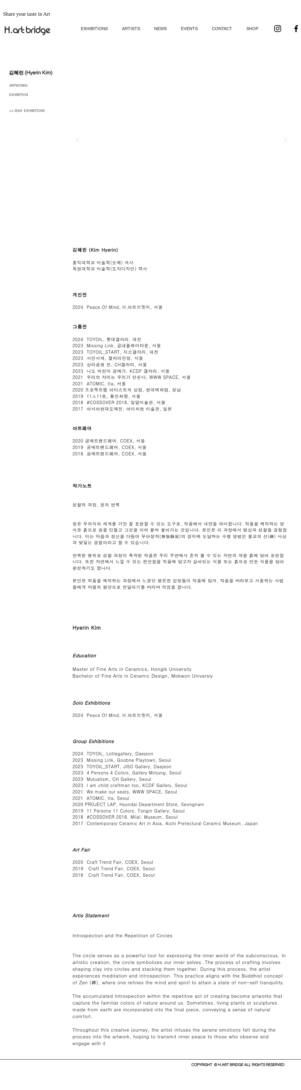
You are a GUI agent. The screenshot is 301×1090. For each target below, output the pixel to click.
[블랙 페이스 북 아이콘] (296, 28)
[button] (94, 26)
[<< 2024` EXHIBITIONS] (29, 111)
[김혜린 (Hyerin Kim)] (30, 72)
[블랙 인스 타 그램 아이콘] (277, 28)
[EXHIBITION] (21, 95)
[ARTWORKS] (21, 85)
